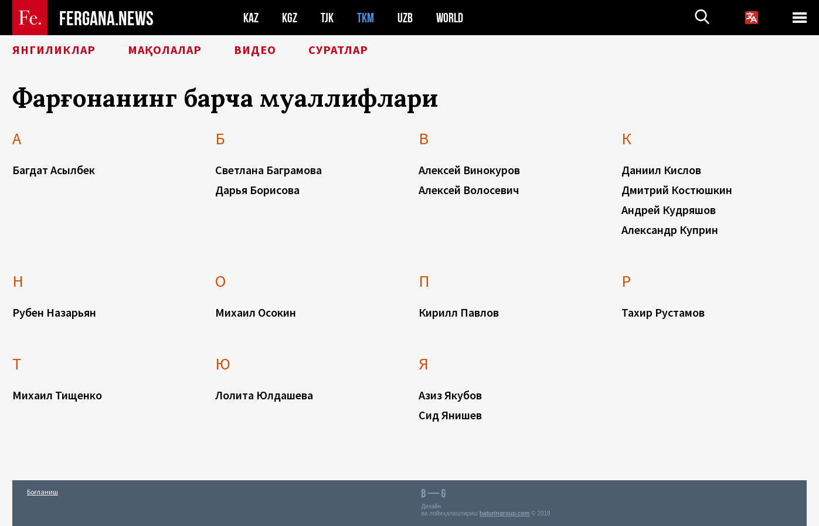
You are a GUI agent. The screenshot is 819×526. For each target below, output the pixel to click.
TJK (327, 18)
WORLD (449, 18)
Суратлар (338, 50)
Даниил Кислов (661, 169)
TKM (365, 18)
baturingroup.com (505, 513)
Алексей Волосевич (469, 189)
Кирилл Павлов (459, 312)
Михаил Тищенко (57, 395)
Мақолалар (165, 50)
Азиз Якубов (450, 395)
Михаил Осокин (255, 312)
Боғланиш (42, 492)
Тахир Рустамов (663, 312)
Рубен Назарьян (54, 312)
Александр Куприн (669, 229)
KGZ (289, 18)
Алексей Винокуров (469, 169)
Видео (255, 50)
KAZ (251, 18)
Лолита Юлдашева (264, 395)
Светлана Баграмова (268, 169)
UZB (405, 18)
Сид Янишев (450, 415)
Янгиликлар (54, 50)
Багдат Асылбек (53, 169)
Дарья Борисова (257, 189)
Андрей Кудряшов (668, 209)
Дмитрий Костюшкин (676, 189)
